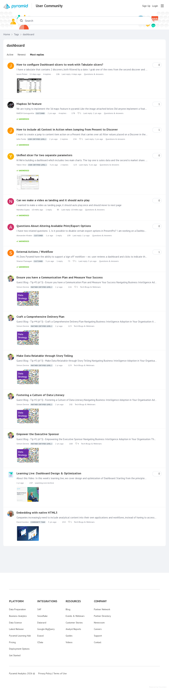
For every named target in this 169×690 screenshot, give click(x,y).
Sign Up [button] (146, 5)
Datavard (41, 622)
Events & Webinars (75, 615)
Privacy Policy (44, 673)
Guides (69, 635)
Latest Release (16, 629)
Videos (69, 642)
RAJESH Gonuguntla (31, 113)
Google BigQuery (46, 629)
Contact (97, 642)
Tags (16, 34)
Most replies (37, 54)
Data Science (15, 622)
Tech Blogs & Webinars (90, 287)
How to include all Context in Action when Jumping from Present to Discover (67, 129)
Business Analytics (18, 615)
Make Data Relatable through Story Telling (45, 356)
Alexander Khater (30, 235)
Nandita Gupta (23, 209)
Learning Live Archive (44, 483)
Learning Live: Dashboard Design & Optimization (49, 473)
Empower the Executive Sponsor (38, 434)
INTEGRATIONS (47, 601)
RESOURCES (73, 601)
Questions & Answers (93, 74)
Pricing (12, 642)
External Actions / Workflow (35, 252)
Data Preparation (17, 609)
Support (98, 635)
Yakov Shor (32, 164)
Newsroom (99, 622)
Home (6, 34)
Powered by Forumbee (158, 687)
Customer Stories (74, 622)
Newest (22, 54)
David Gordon (31, 522)
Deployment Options (19, 648)
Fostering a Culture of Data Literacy (40, 395)
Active (10, 54)
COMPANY (100, 601)
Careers (98, 629)
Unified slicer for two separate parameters (44, 155)
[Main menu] (162, 6)
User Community (49, 5)
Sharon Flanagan (30, 261)
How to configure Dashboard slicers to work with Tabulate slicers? (60, 64)
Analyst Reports (73, 629)
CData (40, 642)
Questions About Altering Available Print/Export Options (54, 226)
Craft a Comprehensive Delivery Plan (40, 316)
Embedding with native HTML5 (37, 512)
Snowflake (42, 615)
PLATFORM (16, 601)
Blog (68, 609)
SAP (39, 609)
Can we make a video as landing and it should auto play (53, 200)
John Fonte (32, 139)
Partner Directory (102, 615)
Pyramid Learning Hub (20, 635)
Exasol (40, 635)
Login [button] (155, 5)
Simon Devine (35, 287)
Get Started (14, 655)
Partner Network (102, 609)
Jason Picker (22, 74)
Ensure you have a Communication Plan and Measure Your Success (60, 277)
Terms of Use (60, 673)
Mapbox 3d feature (29, 104)
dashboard (28, 34)
